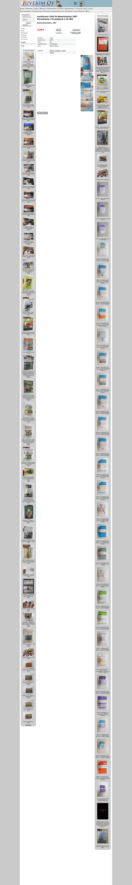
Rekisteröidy (25, 24)
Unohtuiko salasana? (26, 25)
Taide (76, 11)
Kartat (52, 52)
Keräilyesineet (69, 8)
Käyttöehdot (24, 33)
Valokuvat (79, 8)
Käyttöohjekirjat (25, 11)
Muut (88, 11)
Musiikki (43, 8)
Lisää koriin (76, 30)
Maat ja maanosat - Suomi (58, 50)
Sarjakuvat (28, 8)
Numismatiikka (37, 11)
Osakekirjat (69, 11)
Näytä (28, 67)
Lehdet (36, 8)
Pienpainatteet (51, 8)
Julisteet (61, 8)
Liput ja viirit (88, 8)
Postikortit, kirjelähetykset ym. (53, 11)
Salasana (24, 19)
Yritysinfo (24, 37)
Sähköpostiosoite (26, 16)
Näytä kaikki (28, 725)
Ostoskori (23, 35)
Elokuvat (82, 11)
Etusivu (23, 28)
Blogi (22, 31)
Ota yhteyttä (24, 39)
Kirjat (22, 8)
